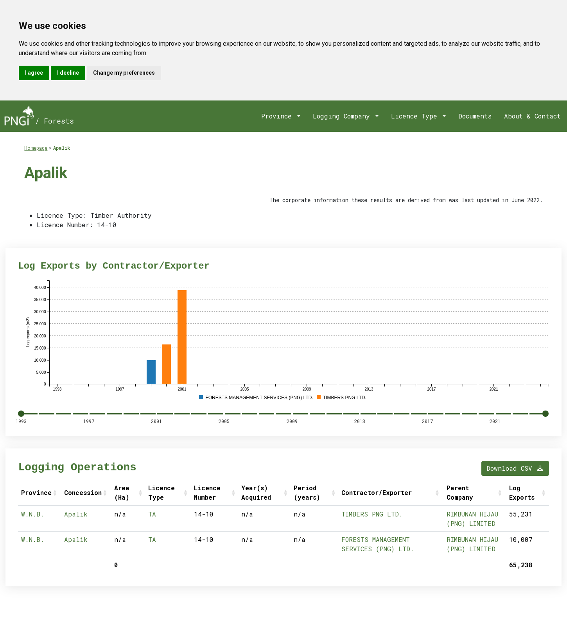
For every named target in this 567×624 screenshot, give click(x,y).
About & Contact (532, 116)
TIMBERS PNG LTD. (372, 514)
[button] (55, 492)
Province (278, 116)
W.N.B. (32, 514)
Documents (475, 116)
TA (152, 514)
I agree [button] (34, 73)
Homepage (35, 148)
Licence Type (416, 116)
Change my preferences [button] (124, 73)
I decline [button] (68, 73)
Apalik (61, 148)
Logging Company (343, 116)
